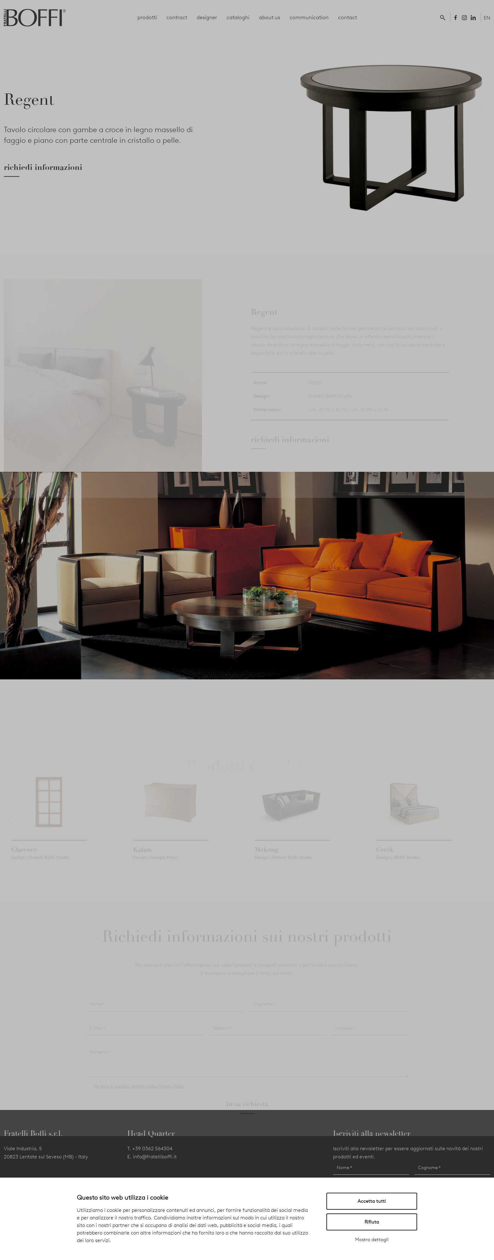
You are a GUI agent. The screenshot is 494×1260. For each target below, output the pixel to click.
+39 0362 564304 (152, 1148)
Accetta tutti (372, 1201)
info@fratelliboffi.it (155, 1157)
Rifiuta (372, 1222)
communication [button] (309, 17)
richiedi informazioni (43, 167)
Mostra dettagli (372, 1239)
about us (269, 17)
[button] (444, 17)
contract (176, 17)
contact (347, 17)
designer (207, 17)
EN (487, 18)
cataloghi (238, 17)
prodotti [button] (147, 17)
